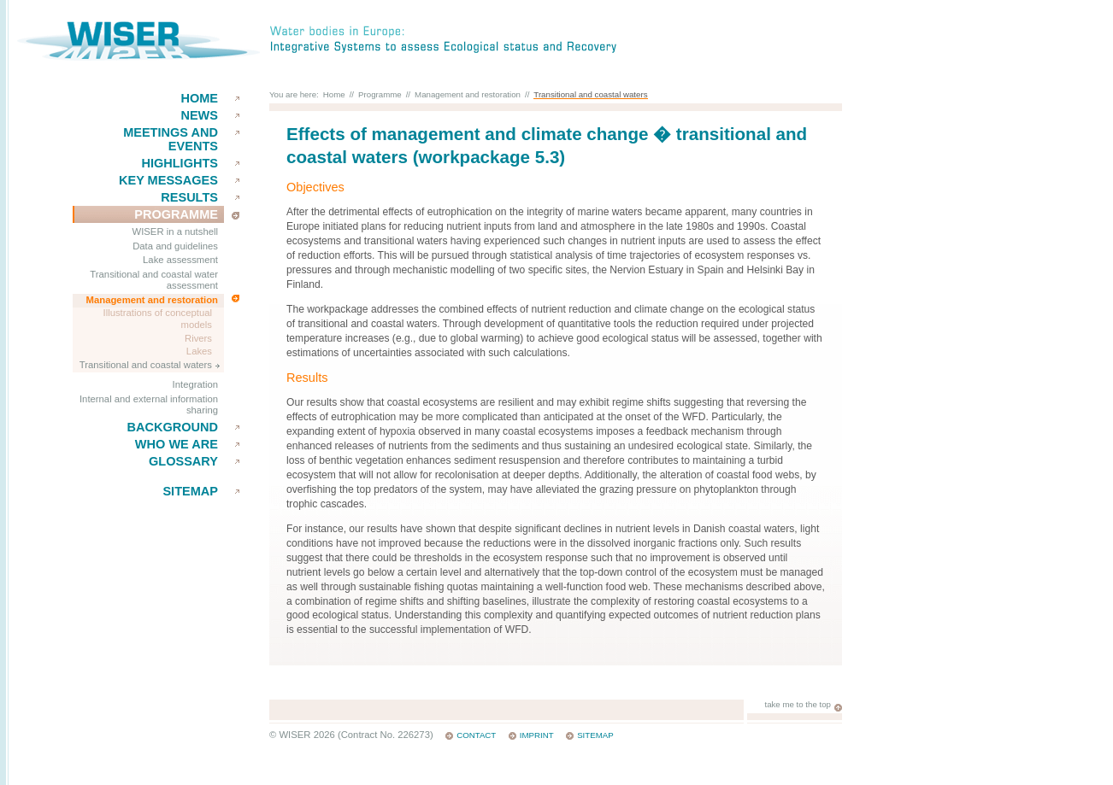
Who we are (176, 444)
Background (172, 427)
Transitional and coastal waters (146, 365)
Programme (176, 214)
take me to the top (797, 704)
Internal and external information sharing (149, 405)
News (199, 115)
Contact (476, 735)
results (189, 197)
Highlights (179, 163)
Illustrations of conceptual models (157, 319)
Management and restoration (152, 300)
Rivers (198, 338)
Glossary (183, 461)
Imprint (537, 735)
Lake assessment (180, 260)
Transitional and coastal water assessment (154, 280)
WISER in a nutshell (175, 231)
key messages (168, 180)
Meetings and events (170, 139)
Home (199, 98)
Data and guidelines (175, 246)
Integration (195, 384)
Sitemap (190, 491)
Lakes (199, 351)
